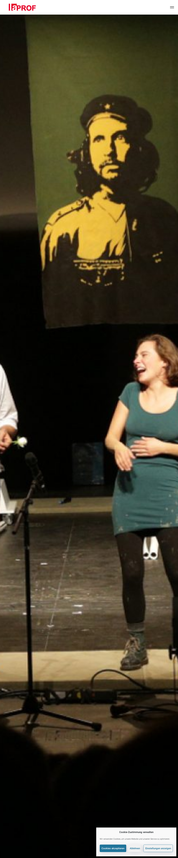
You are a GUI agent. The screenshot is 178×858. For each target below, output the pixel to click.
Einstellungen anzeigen (158, 848)
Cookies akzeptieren (113, 848)
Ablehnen (135, 848)
